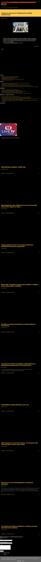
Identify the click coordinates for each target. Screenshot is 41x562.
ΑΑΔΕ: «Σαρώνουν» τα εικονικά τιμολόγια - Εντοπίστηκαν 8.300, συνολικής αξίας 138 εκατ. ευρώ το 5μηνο (19, 443)
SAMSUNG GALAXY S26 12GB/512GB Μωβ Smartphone (11, 76)
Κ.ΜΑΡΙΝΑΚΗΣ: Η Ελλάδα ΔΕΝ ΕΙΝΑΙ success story (10, 84)
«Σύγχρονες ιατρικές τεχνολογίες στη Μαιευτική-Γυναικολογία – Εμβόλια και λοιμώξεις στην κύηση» (16, 93)
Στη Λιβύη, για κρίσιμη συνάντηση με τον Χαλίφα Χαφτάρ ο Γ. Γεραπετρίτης (18, 324)
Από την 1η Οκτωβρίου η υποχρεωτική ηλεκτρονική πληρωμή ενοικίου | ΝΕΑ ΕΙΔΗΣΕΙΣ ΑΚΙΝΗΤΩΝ (16, 97)
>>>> (39, 173)
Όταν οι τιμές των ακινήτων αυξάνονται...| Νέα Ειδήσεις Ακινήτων (11, 96)
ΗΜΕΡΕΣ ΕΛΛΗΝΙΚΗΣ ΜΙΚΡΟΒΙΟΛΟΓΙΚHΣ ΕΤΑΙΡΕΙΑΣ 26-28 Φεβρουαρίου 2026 (14, 91)
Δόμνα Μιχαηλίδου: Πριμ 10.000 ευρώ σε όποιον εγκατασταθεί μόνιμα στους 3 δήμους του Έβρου (19, 206)
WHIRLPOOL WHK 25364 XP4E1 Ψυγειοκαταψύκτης (10, 77)
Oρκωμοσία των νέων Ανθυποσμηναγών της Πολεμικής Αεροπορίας (17, 483)
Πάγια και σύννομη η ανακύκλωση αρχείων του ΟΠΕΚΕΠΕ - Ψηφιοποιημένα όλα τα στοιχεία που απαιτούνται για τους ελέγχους (20, 86)
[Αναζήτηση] (37, 1)
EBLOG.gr (4, 4)
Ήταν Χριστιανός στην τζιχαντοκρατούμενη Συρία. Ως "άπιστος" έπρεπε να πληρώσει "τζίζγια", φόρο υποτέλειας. (17, 85)
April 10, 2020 (19, 42)
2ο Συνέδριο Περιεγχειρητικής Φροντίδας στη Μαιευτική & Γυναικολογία (12, 92)
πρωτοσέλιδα (6, 122)
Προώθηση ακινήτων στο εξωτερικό (7, 80)
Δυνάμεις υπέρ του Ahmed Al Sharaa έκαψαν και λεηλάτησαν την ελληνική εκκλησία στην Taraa (15, 83)
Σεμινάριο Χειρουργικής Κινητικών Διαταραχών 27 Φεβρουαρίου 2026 (12, 90)
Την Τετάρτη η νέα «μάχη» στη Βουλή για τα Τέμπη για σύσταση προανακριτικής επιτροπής (19, 526)
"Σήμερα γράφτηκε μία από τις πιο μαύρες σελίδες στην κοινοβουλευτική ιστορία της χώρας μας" (17, 245)
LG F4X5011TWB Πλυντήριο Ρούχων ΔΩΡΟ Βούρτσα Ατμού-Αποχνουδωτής (13, 79)
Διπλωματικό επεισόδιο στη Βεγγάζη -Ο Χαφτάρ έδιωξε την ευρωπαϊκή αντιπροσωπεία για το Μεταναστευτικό (18, 364)
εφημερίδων (9, 122)
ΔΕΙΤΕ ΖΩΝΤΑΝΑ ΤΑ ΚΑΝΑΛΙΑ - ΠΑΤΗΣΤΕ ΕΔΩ (13, 167)
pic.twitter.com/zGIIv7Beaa (8, 41)
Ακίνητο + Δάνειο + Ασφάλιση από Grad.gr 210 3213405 (9, 7)
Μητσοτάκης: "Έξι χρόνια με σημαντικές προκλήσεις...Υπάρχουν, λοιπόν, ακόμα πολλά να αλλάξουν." (20, 285)
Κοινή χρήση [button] (36, 46)
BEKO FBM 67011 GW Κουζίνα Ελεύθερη (8, 78)
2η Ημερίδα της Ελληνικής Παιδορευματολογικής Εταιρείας (10, 89)
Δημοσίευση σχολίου (10, 173)
